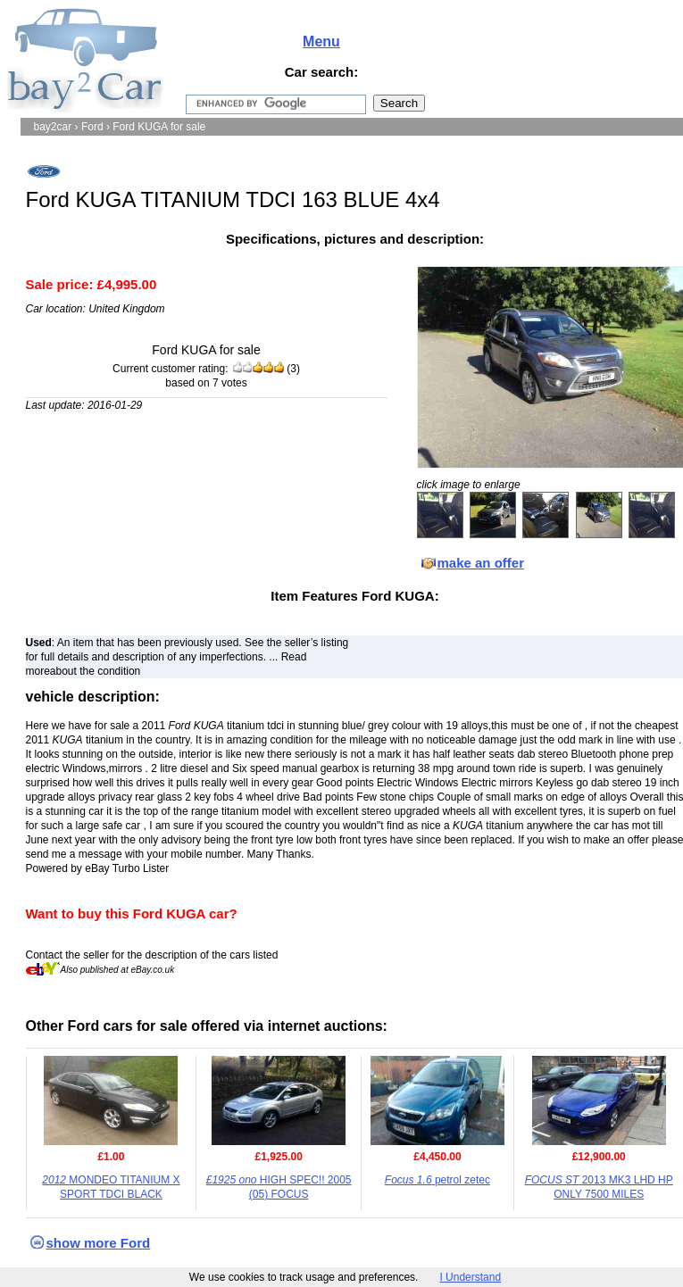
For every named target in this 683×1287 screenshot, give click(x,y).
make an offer (481, 562)
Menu (321, 41)
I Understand (470, 1277)
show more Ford (98, 1242)
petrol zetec (437, 1180)
